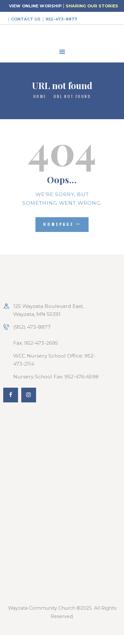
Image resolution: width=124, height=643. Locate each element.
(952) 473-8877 (32, 327)
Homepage (58, 224)
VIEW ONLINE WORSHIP (35, 6)
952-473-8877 (61, 19)
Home (39, 96)
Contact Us (26, 19)
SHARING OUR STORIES (92, 6)
